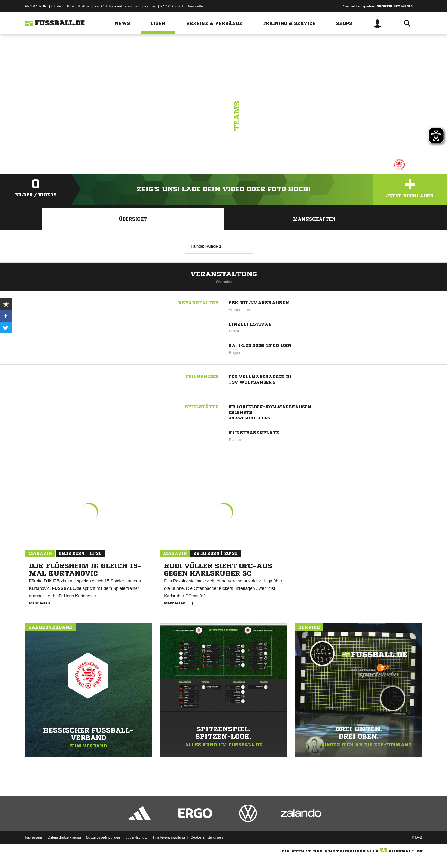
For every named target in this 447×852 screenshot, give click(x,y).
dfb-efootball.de (77, 6)
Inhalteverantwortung (169, 837)
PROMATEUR (36, 6)
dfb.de (56, 6)
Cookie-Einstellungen (207, 837)
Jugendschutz (136, 837)
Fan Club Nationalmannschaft (116, 6)
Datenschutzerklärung (64, 837)
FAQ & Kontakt (171, 6)
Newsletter (196, 6)
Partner (149, 6)
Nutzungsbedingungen (103, 837)
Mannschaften (314, 219)
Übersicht (133, 219)
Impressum (33, 837)
